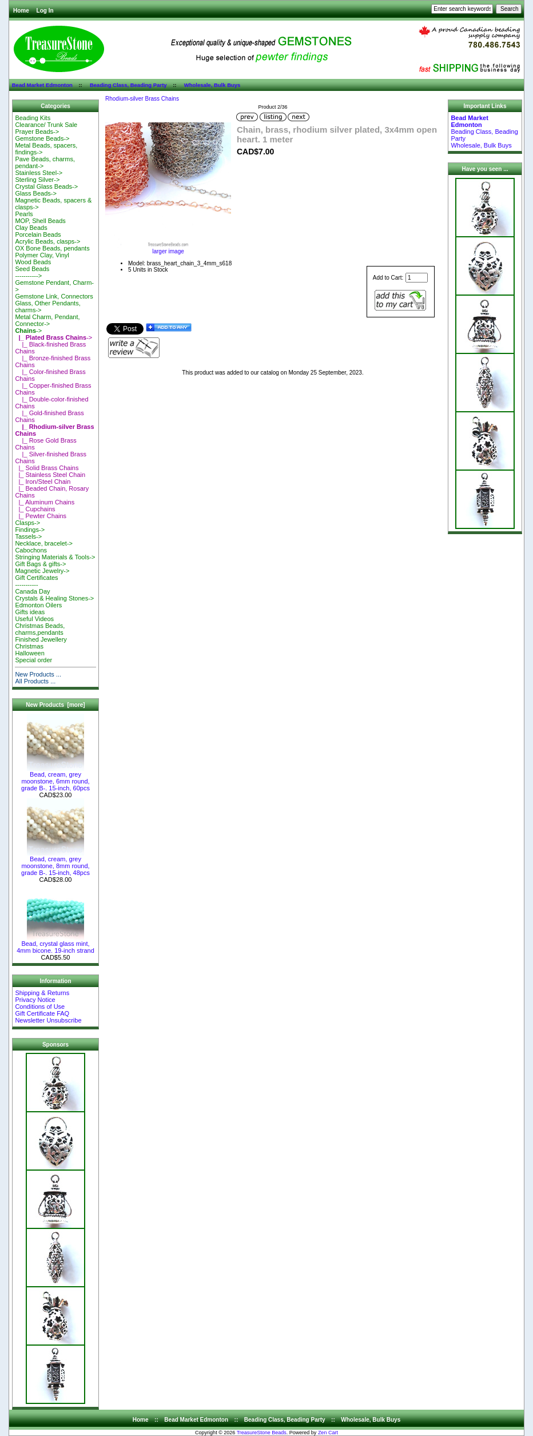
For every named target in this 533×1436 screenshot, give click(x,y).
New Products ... (38, 674)
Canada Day (32, 591)
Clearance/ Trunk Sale (46, 124)
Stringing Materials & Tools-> (55, 557)
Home (21, 10)
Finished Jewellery (40, 639)
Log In (45, 10)
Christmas (29, 646)
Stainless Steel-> (38, 172)
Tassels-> (28, 536)
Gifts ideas (30, 611)
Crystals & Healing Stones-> (54, 598)
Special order (33, 660)
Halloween (29, 653)
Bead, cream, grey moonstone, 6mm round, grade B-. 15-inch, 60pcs (55, 778)
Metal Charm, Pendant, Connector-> (47, 320)
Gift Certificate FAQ (42, 1013)
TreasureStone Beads (262, 1432)
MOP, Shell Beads (40, 220)
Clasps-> (27, 522)
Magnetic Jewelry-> (42, 570)
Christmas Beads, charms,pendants (40, 629)
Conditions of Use (40, 1006)
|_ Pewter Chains (40, 515)
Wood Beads (33, 261)
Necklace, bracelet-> (44, 543)
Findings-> (30, 529)
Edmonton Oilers (38, 605)
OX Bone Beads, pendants (52, 248)
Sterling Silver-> (37, 179)
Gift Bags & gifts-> (40, 563)
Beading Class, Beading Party (128, 85)
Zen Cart (328, 1432)
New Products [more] (55, 705)
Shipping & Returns (42, 992)
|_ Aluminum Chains (44, 502)
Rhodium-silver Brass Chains (142, 99)
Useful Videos (34, 618)
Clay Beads (31, 227)
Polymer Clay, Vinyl (42, 255)
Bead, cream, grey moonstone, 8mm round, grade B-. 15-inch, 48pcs (55, 863)
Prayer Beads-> (37, 131)
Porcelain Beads (38, 234)
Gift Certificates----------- (36, 581)
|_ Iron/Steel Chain (42, 481)
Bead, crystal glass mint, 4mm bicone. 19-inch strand (55, 944)
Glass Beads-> (35, 193)
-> (28, 330)
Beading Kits (32, 117)
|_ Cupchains (35, 509)
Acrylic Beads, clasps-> (47, 241)
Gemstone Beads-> (42, 138)
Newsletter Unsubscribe (48, 1020)
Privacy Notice (35, 999)
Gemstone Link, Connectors (54, 296)
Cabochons (31, 550)
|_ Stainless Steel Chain (50, 474)
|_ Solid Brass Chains (46, 467)
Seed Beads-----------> (32, 272)
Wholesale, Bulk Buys (212, 85)
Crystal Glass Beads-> (46, 186)
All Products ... (35, 681)
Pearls (24, 213)
